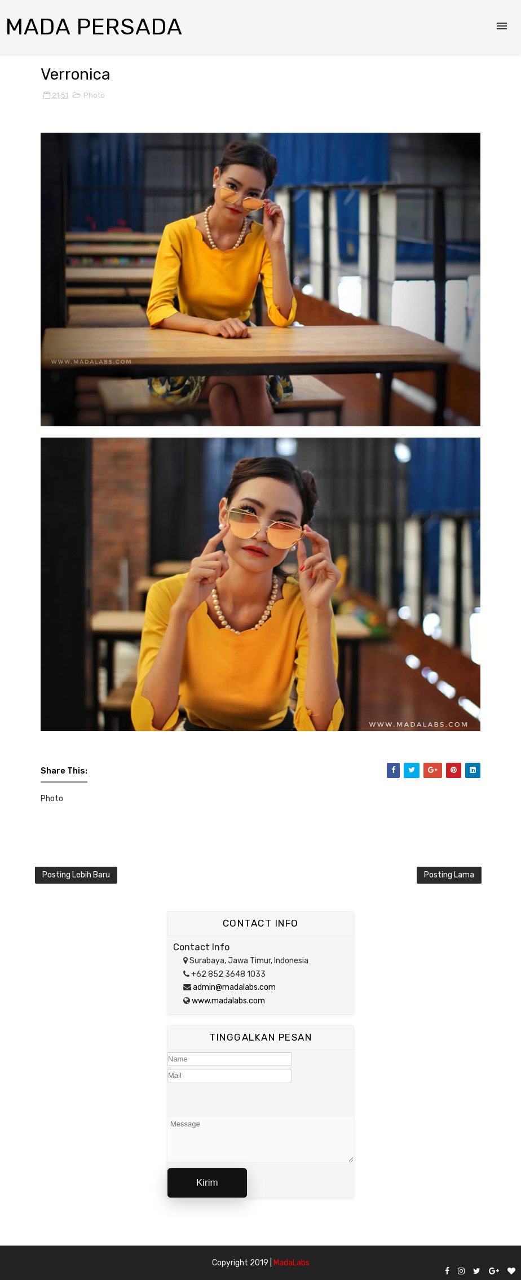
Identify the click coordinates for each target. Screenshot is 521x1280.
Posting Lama (449, 875)
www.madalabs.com (227, 1001)
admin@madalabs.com (233, 987)
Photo (94, 95)
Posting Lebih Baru (76, 875)
